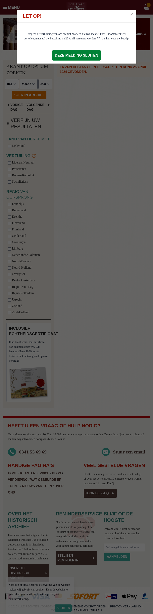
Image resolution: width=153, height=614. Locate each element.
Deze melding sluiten (76, 55)
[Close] (131, 14)
